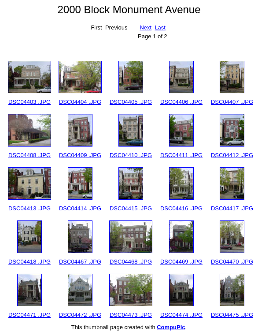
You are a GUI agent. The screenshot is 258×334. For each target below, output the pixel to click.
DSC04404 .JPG (80, 102)
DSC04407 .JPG (232, 102)
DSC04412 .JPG (232, 155)
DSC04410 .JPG (131, 155)
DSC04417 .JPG (232, 208)
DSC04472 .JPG (80, 315)
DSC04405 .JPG (131, 102)
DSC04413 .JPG (29, 208)
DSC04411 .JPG (181, 155)
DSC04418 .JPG (29, 261)
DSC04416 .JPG (181, 208)
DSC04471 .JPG (29, 315)
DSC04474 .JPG (181, 315)
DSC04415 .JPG (131, 208)
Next (145, 27)
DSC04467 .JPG (80, 261)
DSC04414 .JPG (80, 208)
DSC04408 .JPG (29, 155)
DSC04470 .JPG (232, 261)
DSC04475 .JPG (232, 315)
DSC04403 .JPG (29, 102)
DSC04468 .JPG (131, 261)
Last (160, 27)
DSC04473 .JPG (131, 315)
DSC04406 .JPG (181, 102)
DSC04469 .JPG (181, 261)
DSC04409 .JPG (80, 155)
